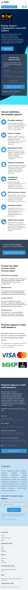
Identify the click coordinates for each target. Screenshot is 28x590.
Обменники (4, 562)
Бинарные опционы (6, 538)
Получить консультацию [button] (14, 86)
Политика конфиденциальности (8, 519)
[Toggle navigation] (26, 2)
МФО (2, 549)
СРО (2, 571)
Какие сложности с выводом (9, 438)
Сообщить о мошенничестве (9, 7)
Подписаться (14, 510)
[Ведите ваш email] (14, 504)
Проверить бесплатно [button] (14, 451)
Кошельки (3, 558)
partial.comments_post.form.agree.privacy (13, 446)
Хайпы (2, 540)
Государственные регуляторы (8, 569)
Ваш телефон (5, 423)
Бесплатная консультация (14, 252)
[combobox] (5, 80)
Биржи (2, 560)
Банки (2, 547)
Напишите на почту (10, 587)
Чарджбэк (3, 551)
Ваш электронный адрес (8, 430)
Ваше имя (4, 416)
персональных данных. (11, 92)
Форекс (3, 535)
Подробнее (7, 49)
